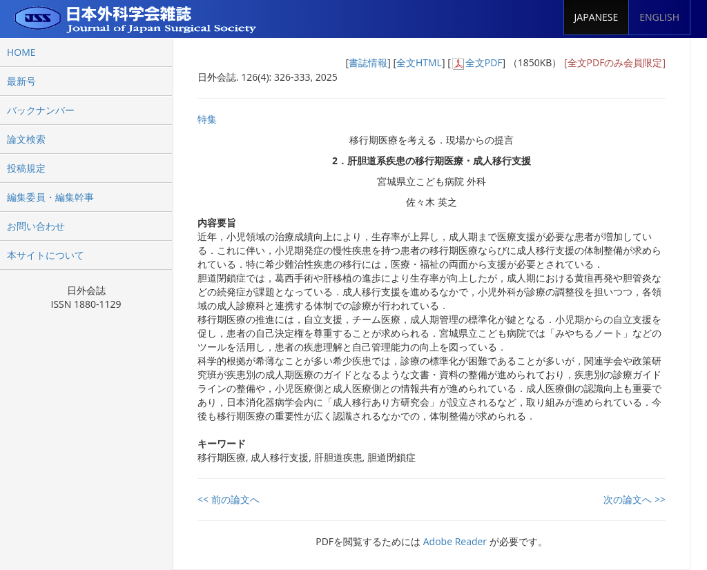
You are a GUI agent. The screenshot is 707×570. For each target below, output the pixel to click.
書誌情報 (368, 62)
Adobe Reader (455, 541)
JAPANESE (596, 16)
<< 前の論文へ (228, 499)
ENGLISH (659, 16)
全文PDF (484, 62)
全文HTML (419, 62)
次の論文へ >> (634, 499)
